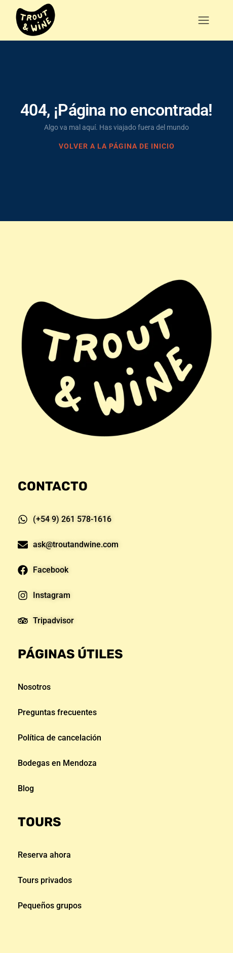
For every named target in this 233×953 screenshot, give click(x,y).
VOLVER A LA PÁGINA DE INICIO (117, 146)
